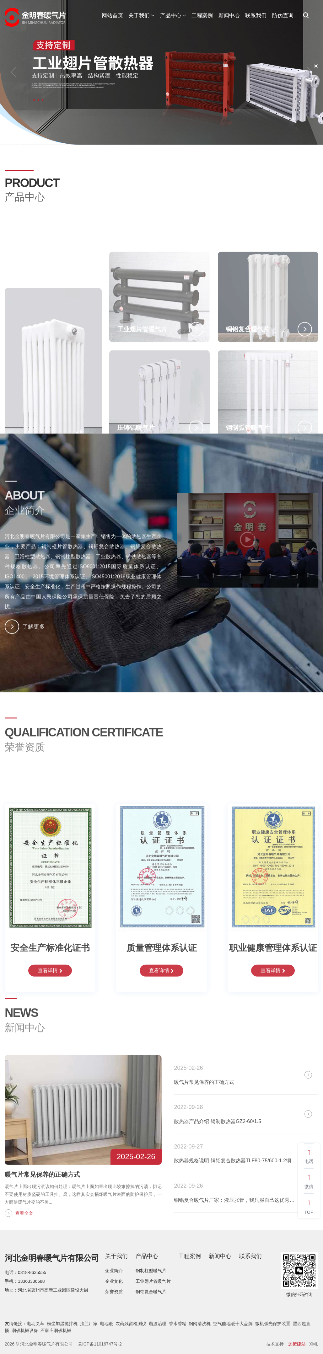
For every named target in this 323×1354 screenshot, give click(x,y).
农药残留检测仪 (131, 1323)
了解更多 (25, 638)
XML (313, 1343)
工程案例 (202, 16)
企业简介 (114, 1270)
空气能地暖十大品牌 (233, 1323)
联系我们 (255, 16)
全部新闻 (301, 1044)
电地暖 (106, 1323)
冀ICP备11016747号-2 (100, 1343)
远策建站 (297, 1343)
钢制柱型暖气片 (151, 1270)
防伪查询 (282, 16)
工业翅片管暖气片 (153, 1281)
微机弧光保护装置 (272, 1323)
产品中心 (173, 15)
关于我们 (141, 15)
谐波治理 (157, 1323)
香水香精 (177, 1323)
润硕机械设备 (25, 1330)
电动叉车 (35, 1323)
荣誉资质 (114, 1291)
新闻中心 (229, 16)
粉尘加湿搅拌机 (62, 1323)
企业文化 (114, 1281)
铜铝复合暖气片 (151, 1291)
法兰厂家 (89, 1323)
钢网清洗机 (200, 1323)
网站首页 (112, 16)
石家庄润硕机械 (55, 1330)
